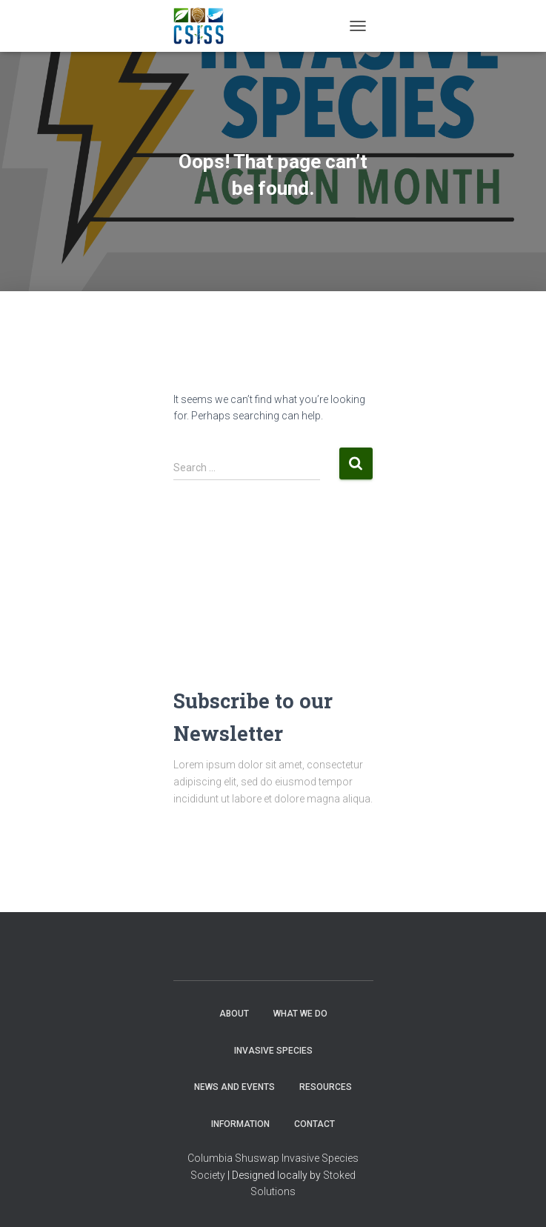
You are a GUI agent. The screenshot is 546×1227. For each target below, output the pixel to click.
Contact (314, 1124)
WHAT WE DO (300, 1013)
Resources (325, 1087)
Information (240, 1124)
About (234, 1013)
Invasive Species (273, 1050)
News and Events (234, 1087)
